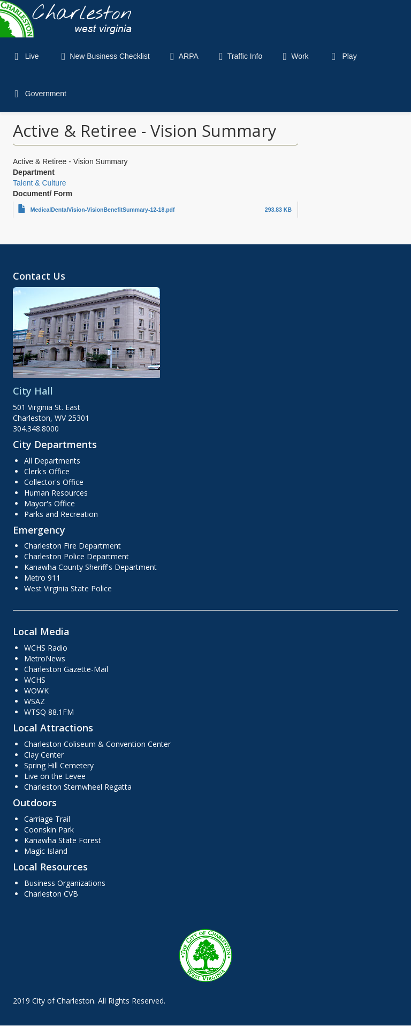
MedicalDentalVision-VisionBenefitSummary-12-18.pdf (103, 209)
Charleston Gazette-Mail (66, 669)
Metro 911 (42, 578)
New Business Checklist (103, 56)
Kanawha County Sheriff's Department (90, 567)
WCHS (34, 680)
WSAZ (34, 701)
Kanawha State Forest (62, 840)
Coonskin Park (49, 829)
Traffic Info (238, 56)
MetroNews (44, 658)
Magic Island (45, 851)
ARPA (182, 56)
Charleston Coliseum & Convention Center (97, 744)
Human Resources (56, 493)
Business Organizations (64, 883)
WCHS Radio (45, 648)
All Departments (52, 461)
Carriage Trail (47, 819)
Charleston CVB (51, 894)
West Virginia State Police (68, 588)
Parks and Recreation (61, 514)
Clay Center (44, 755)
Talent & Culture (39, 183)
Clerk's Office (47, 471)
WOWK (36, 690)
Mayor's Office (49, 503)
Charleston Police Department (76, 556)
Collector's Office (53, 482)
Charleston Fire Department (72, 546)
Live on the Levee (55, 776)
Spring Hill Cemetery (59, 765)
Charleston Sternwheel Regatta (78, 787)
